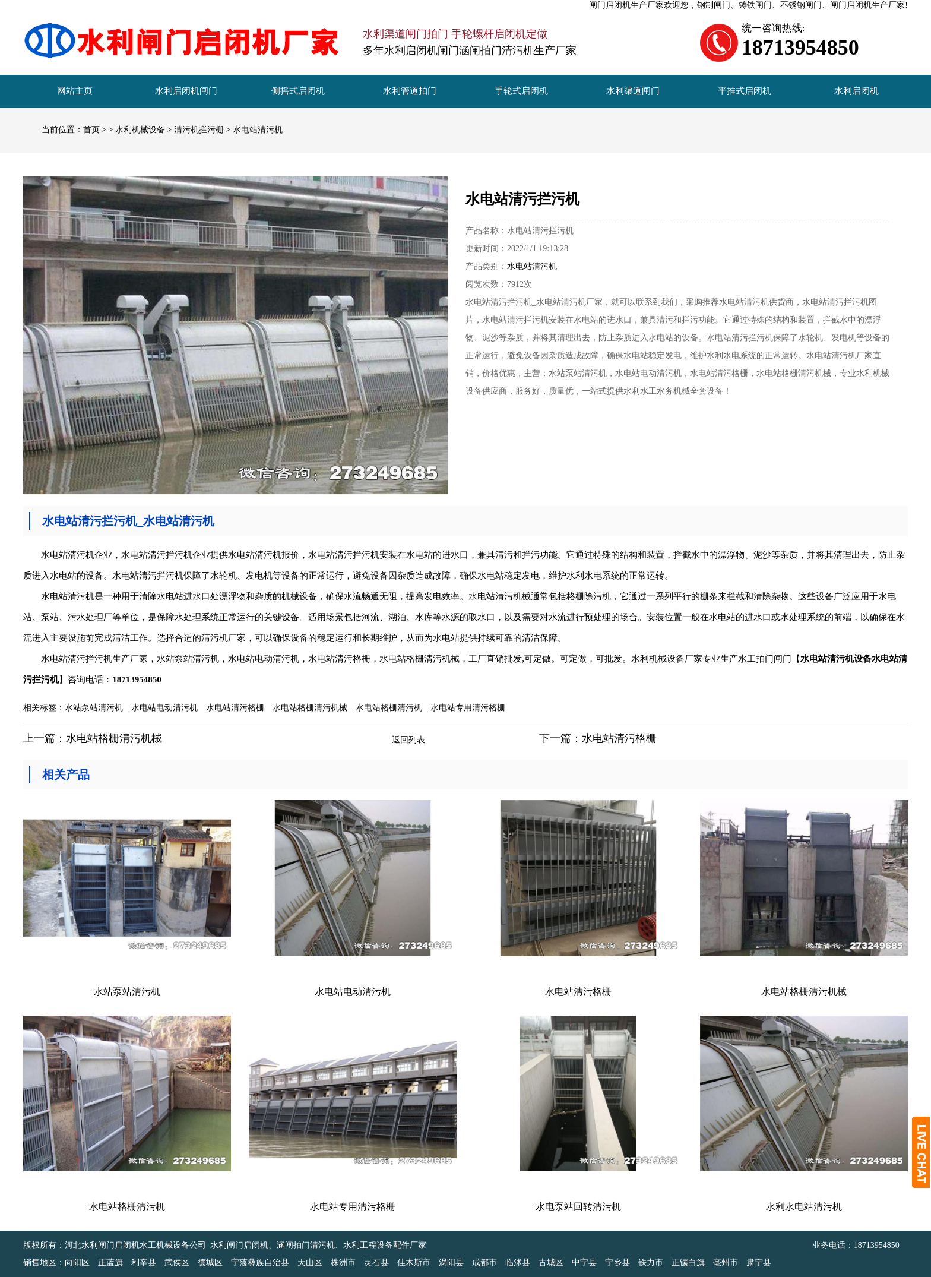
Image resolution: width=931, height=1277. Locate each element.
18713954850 (877, 1245)
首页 (91, 129)
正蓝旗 (110, 1262)
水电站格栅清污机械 (310, 707)
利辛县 (143, 1262)
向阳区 (77, 1262)
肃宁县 (758, 1262)
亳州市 (725, 1262)
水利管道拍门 (409, 91)
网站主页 (75, 91)
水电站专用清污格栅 (467, 707)
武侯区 (176, 1262)
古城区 (551, 1262)
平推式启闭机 (744, 91)
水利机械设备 (140, 129)
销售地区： (44, 1262)
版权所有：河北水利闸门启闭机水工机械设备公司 (114, 1245)
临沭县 (517, 1262)
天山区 (309, 1262)
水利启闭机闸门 (186, 91)
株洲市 (343, 1262)
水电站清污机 (258, 129)
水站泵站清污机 (94, 707)
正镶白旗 (688, 1262)
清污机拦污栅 (199, 129)
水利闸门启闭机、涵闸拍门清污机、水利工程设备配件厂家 (318, 1245)
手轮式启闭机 (521, 91)
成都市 (484, 1262)
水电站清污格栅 (235, 707)
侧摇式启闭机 (298, 91)
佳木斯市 (413, 1262)
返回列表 (408, 739)
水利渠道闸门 (633, 91)
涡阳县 (451, 1262)
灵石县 (376, 1262)
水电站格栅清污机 (389, 707)
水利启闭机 (856, 91)
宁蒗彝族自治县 (260, 1262)
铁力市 (650, 1262)
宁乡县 (617, 1262)
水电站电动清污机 (164, 707)
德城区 (210, 1262)
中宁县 (584, 1262)
